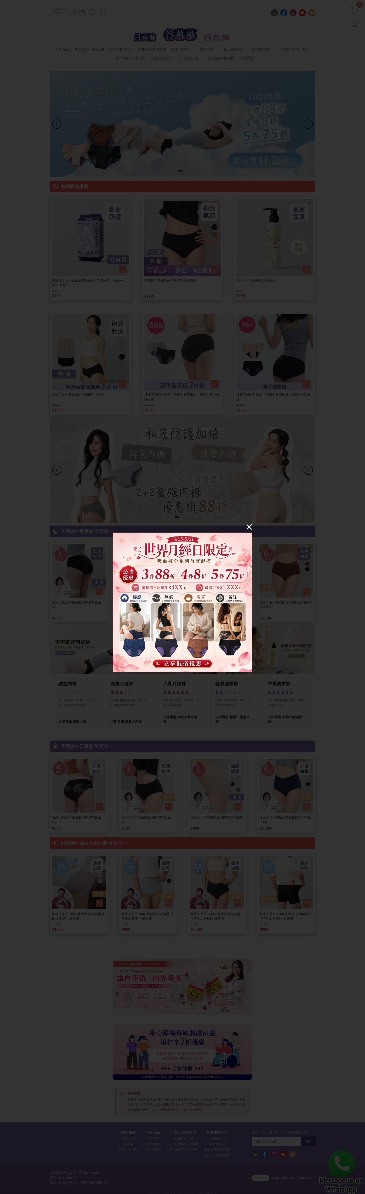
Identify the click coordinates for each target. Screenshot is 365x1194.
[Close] (249, 526)
